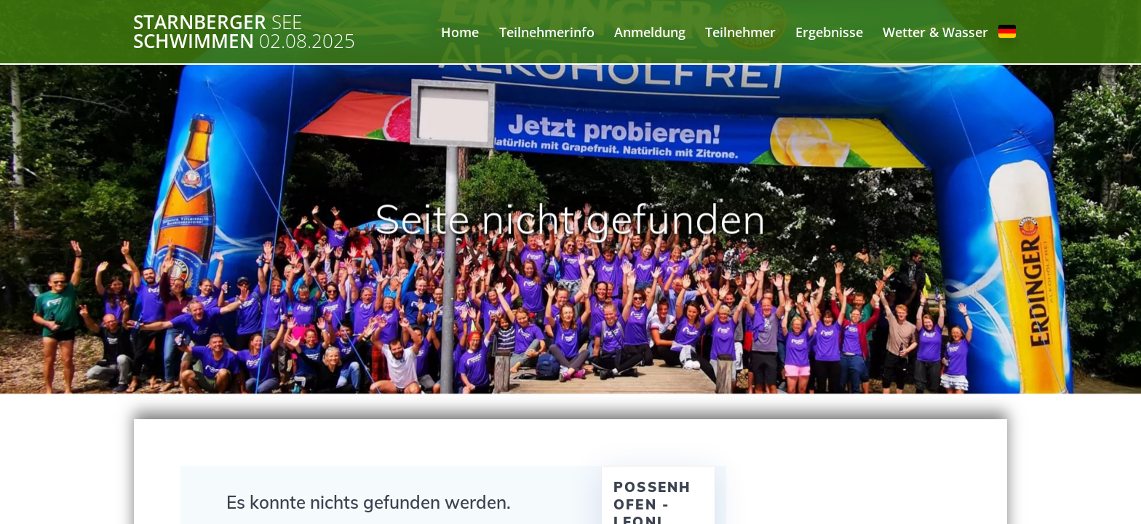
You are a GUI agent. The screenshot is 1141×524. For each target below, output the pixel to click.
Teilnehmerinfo (547, 32)
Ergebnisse (829, 32)
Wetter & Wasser (935, 32)
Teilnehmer (740, 32)
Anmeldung (649, 32)
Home (460, 32)
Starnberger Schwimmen (244, 31)
